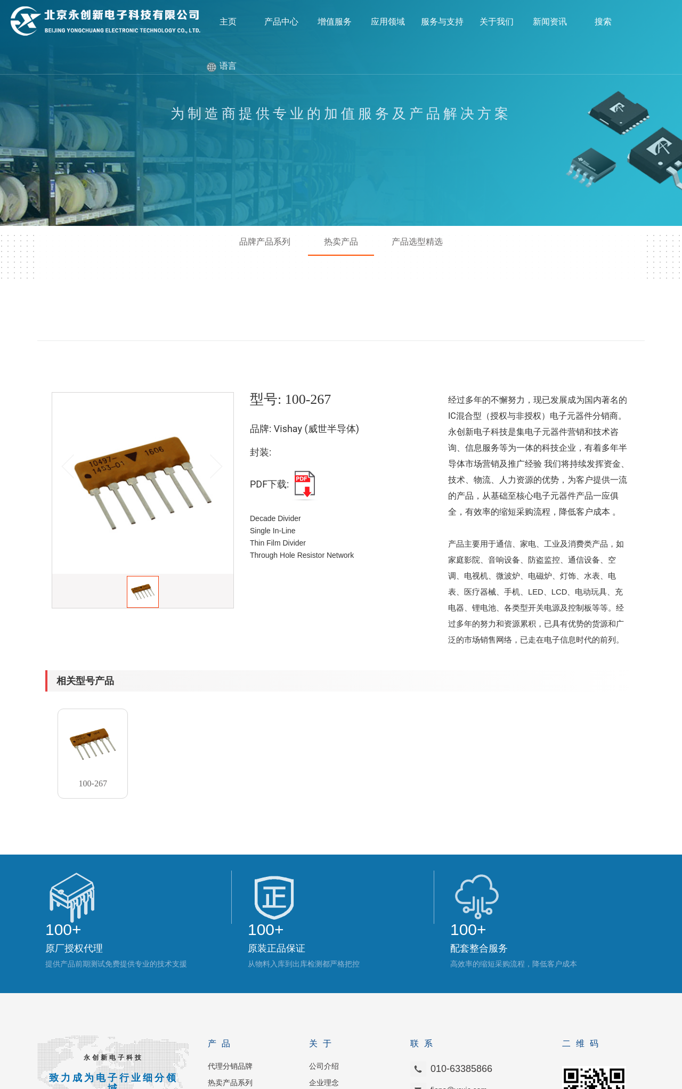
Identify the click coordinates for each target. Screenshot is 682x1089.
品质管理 (223, 1030)
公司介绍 (324, 981)
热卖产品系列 (230, 997)
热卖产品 (341, 241)
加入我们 (324, 1014)
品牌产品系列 (264, 241)
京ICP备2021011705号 (434, 1078)
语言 (228, 65)
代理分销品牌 (230, 981)
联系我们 (324, 1030)
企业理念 (324, 997)
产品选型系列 (230, 1014)
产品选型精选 (417, 241)
